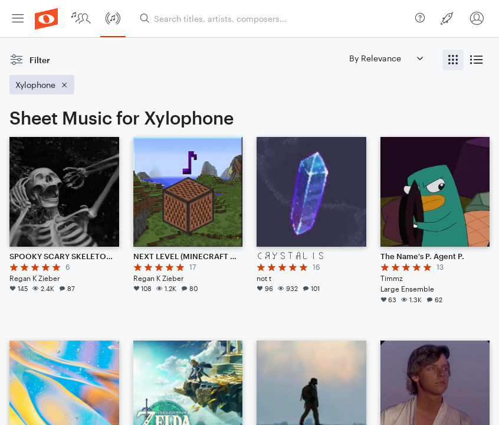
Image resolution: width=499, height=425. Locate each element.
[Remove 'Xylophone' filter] (41, 84)
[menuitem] (18, 18)
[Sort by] (385, 58)
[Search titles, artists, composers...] (275, 19)
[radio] (453, 60)
